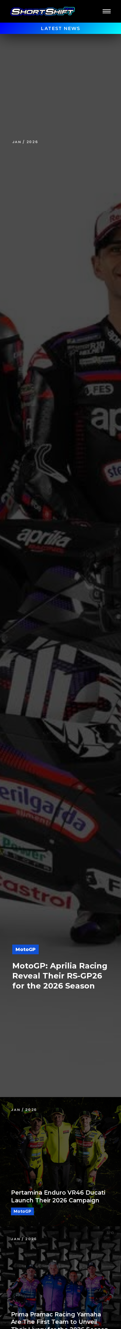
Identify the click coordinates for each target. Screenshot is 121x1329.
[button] (107, 11)
